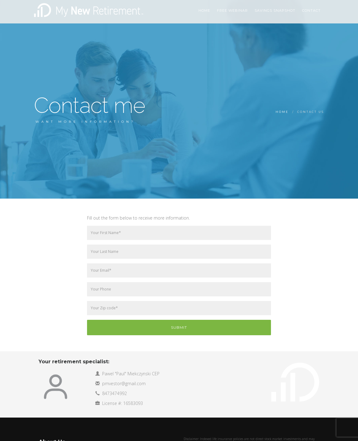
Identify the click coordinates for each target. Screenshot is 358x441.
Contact (311, 10)
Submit (179, 327)
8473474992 (114, 393)
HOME (204, 10)
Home (282, 111)
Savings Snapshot (275, 10)
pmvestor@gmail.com (124, 383)
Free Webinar (232, 10)
